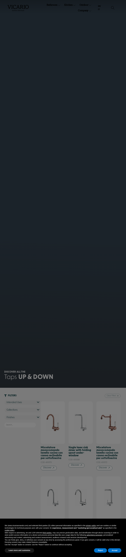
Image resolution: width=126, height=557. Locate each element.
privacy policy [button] (91, 526)
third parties (47, 533)
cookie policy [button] (9, 530)
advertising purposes (94, 535)
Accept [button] (114, 550)
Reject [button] (100, 550)
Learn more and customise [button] (19, 550)
